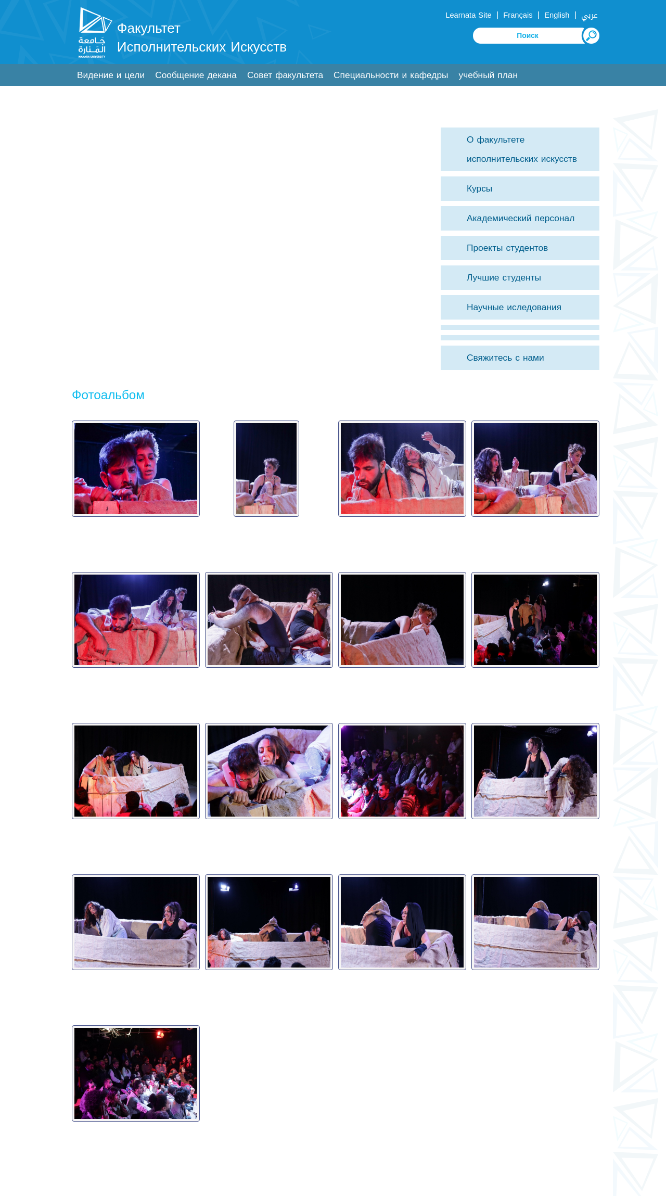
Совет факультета (285, 75)
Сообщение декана (196, 75)
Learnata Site (468, 15)
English (556, 15)
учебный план (488, 75)
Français (517, 15)
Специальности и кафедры (391, 75)
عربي (589, 15)
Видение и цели (111, 75)
